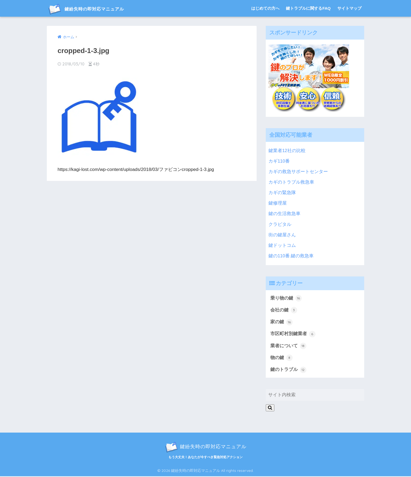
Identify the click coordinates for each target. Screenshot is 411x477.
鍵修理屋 (277, 203)
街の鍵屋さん (282, 234)
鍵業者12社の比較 (287, 150)
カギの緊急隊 (282, 192)
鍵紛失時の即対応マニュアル (95, 8)
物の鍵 (281, 358)
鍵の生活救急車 (284, 213)
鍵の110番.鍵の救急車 (291, 255)
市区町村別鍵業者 (293, 334)
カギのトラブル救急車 (291, 182)
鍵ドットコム (282, 245)
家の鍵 (281, 322)
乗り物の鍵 (286, 298)
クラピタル (279, 224)
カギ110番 (279, 161)
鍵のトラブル (288, 370)
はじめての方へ (265, 8)
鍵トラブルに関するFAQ (308, 8)
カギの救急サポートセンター (298, 171)
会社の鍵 (283, 310)
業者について (288, 346)
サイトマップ (349, 8)
